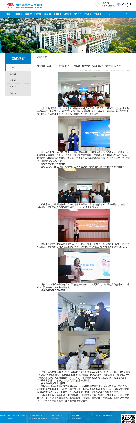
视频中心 (13, 93)
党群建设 (87, 14)
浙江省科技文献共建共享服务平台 (38, 419)
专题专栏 (13, 80)
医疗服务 (38, 14)
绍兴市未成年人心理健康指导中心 (102, 415)
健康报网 (10, 419)
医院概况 (18, 14)
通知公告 (13, 74)
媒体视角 (13, 87)
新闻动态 (28, 14)
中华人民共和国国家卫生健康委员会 (18, 415)
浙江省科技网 (54, 419)
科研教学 (57, 14)
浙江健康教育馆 (76, 419)
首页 (8, 14)
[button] (63, 51)
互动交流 (97, 14)
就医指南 (47, 14)
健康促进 (67, 14)
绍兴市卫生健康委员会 (57, 415)
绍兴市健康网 (75, 415)
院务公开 (77, 14)
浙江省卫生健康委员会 (35, 415)
